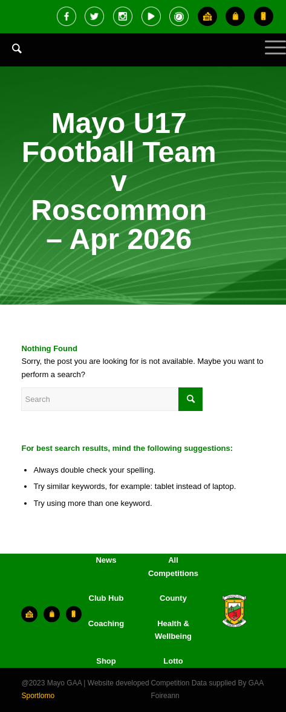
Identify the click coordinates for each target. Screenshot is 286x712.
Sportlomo (37, 695)
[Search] (11, 48)
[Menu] (269, 57)
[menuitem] (11, 57)
